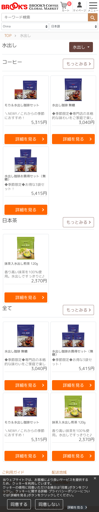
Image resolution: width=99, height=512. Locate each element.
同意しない (48, 504)
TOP (7, 35)
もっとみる (76, 64)
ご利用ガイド (13, 472)
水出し (79, 47)
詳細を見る (77, 507)
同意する (18, 504)
